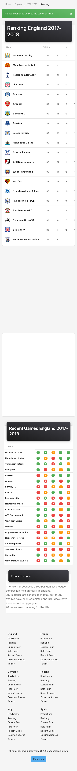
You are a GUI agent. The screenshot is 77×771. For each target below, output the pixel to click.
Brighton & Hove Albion (26, 191)
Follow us (38, 759)
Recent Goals (15, 655)
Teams (11, 663)
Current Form (14, 647)
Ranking (12, 642)
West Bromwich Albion (26, 239)
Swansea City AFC (23, 220)
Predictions (13, 638)
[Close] (71, 13)
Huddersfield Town (24, 200)
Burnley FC (19, 113)
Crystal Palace (21, 152)
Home (8, 4)
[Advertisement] (38, 289)
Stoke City (19, 229)
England (19, 4)
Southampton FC (22, 210)
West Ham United (23, 171)
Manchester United (24, 65)
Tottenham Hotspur (24, 74)
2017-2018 (31, 4)
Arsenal (17, 104)
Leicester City (21, 133)
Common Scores (16, 659)
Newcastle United (23, 142)
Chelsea (17, 94)
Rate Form (13, 651)
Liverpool (18, 84)
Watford (17, 181)
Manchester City (22, 55)
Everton (17, 123)
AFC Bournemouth (23, 162)
